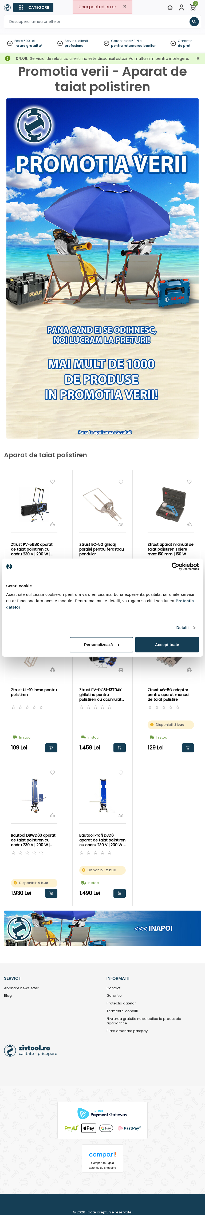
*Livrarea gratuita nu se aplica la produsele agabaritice (144, 1021)
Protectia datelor (121, 1003)
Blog (8, 996)
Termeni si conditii (122, 1011)
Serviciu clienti (76, 41)
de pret (184, 45)
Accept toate (167, 644)
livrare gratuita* (28, 45)
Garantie (185, 41)
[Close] (125, 6)
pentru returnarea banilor (133, 45)
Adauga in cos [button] (51, 748)
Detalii (182, 627)
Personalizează (101, 644)
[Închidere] (198, 59)
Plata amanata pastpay (127, 1031)
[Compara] (52, 524)
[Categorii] (33, 7)
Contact (113, 988)
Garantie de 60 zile (126, 41)
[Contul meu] (182, 7)
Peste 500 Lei (24, 41)
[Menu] (170, 7)
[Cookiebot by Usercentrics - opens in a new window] (175, 567)
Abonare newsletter (21, 988)
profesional (75, 45)
